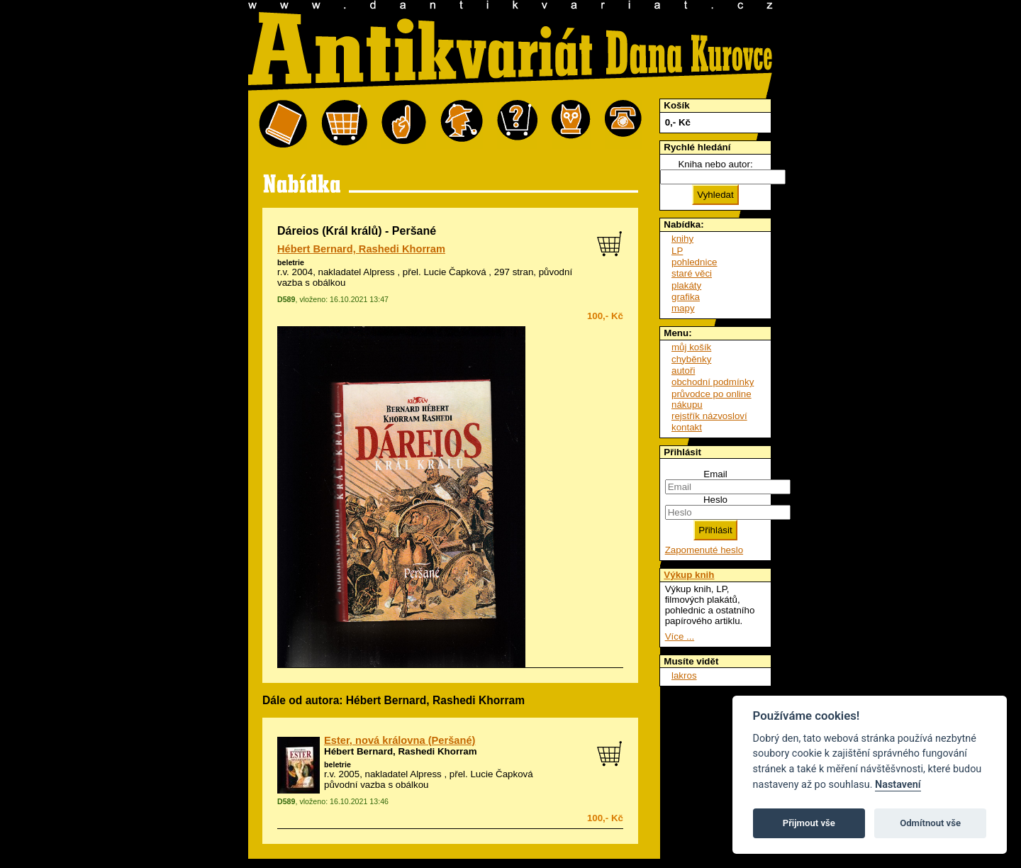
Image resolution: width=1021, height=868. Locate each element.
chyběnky (691, 359)
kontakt (686, 427)
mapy (683, 308)
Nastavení (898, 785)
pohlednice (694, 262)
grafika (685, 296)
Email (715, 474)
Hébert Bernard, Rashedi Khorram (361, 249)
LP (677, 250)
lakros (684, 675)
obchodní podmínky (712, 382)
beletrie (290, 262)
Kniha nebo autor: (715, 164)
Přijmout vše (809, 823)
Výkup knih (689, 574)
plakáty (686, 285)
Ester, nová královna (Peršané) (399, 740)
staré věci (691, 273)
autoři (683, 370)
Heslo (715, 499)
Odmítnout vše (930, 823)
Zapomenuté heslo (704, 550)
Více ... (679, 636)
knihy (682, 238)
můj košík (691, 347)
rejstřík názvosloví (709, 416)
